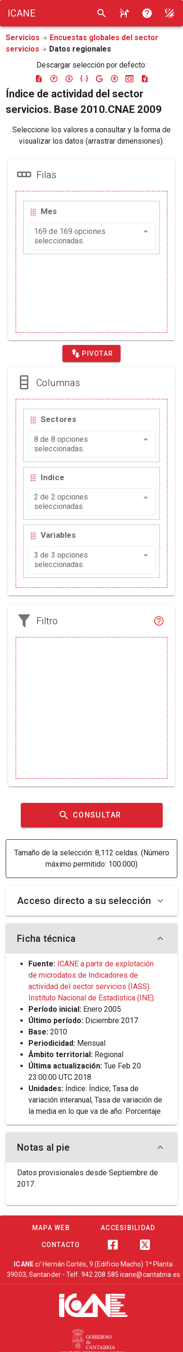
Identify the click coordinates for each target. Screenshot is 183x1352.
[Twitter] (145, 1244)
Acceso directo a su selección (91, 900)
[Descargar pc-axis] (53, 78)
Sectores (58, 419)
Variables (58, 535)
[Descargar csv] (144, 78)
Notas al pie (91, 1147)
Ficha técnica (91, 938)
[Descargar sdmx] (69, 78)
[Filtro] (158, 620)
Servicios (23, 37)
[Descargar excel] (38, 78)
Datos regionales (80, 48)
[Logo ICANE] (21, 13)
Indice (52, 477)
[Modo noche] (169, 13)
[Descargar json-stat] (129, 78)
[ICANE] (93, 1305)
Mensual (91, 1043)
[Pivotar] (91, 353)
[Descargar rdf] (114, 78)
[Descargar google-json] (99, 78)
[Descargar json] (84, 78)
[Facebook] (113, 1244)
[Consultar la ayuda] (124, 13)
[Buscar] (101, 13)
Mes (49, 211)
